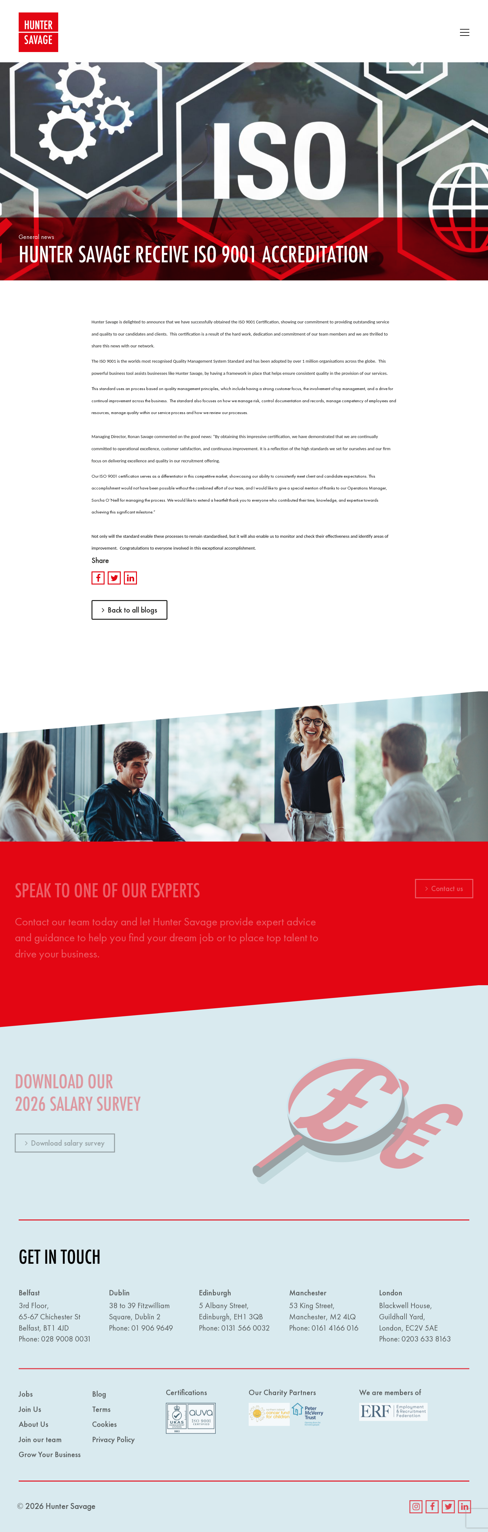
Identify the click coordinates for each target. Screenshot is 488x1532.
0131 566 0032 (245, 1330)
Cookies (104, 1426)
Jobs (26, 1396)
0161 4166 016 (335, 1330)
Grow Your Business (50, 1457)
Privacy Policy (113, 1441)
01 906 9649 (152, 1330)
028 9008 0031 (66, 1341)
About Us (33, 1426)
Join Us (30, 1411)
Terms (101, 1411)
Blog (99, 1396)
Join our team (40, 1441)
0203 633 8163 (426, 1341)
